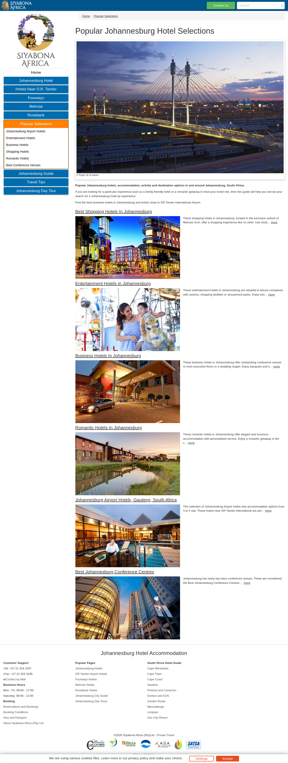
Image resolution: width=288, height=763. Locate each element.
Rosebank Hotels (86, 690)
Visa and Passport (15, 717)
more (274, 222)
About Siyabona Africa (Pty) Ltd (23, 723)
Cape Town (154, 674)
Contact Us (221, 5)
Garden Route (156, 701)
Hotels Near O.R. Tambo (36, 89)
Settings (202, 758)
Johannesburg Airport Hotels (25, 131)
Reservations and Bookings (20, 706)
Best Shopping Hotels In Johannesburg (113, 211)
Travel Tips (36, 182)
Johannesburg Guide (36, 174)
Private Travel (165, 735)
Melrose (36, 106)
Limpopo (152, 712)
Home (36, 72)
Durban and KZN (158, 695)
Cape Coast (155, 679)
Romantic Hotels (17, 158)
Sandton (152, 684)
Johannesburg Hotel (36, 81)
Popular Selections (36, 124)
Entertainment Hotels (20, 138)
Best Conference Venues (23, 165)
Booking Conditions (15, 712)
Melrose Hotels (85, 684)
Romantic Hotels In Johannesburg (108, 427)
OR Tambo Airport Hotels (91, 674)
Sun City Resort (157, 717)
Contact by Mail (16, 679)
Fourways (36, 98)
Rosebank (36, 115)
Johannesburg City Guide (91, 695)
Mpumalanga (155, 706)
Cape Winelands (157, 668)
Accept (227, 758)
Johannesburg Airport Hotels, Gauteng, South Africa (126, 499)
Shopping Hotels (17, 151)
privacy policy (138, 758)
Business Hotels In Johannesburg (108, 355)
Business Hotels (17, 145)
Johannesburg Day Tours (91, 701)
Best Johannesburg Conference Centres (114, 571)
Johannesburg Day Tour (36, 191)
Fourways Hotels (86, 679)
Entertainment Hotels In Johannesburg (113, 283)
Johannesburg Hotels (89, 668)
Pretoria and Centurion (161, 690)
